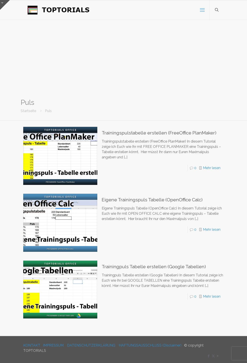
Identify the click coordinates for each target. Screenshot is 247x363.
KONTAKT (31, 345)
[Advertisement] (123, 59)
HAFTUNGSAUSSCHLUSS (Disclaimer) (150, 345)
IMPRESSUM (53, 345)
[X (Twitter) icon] (213, 356)
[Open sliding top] (5, 5)
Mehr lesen (211, 168)
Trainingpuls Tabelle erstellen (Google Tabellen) (154, 266)
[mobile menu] (202, 10)
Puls (48, 111)
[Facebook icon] (208, 356)
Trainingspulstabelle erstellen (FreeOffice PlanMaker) (159, 133)
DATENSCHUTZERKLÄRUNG (91, 345)
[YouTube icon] (218, 356)
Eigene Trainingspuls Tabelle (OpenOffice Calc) (152, 199)
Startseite (28, 111)
